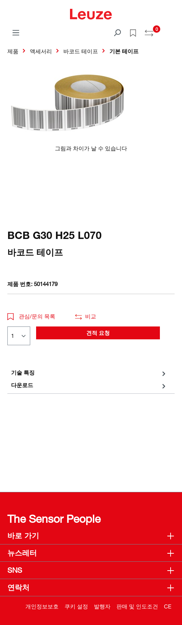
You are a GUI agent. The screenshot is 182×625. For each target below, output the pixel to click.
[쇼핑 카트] (170, 30)
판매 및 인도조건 (137, 606)
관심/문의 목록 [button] (31, 316)
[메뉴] (15, 32)
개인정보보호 (42, 606)
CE (167, 606)
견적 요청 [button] (98, 332)
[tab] (89, 372)
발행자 (102, 606)
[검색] (117, 32)
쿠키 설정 (76, 606)
